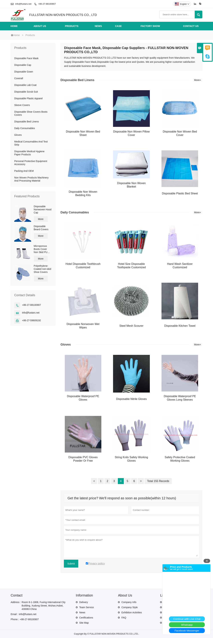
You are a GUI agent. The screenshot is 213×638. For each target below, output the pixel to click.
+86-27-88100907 (47, 4)
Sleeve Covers (22, 105)
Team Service (86, 607)
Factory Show (150, 26)
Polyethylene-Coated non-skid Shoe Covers (42, 268)
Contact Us (191, 26)
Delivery (83, 602)
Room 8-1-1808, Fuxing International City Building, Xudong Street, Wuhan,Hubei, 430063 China (43, 605)
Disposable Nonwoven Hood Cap (43, 209)
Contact (16, 595)
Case (118, 26)
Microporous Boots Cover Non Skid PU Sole (40, 249)
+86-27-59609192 (31, 320)
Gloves (18, 135)
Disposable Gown (23, 71)
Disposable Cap (22, 65)
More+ (197, 80)
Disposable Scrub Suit (26, 91)
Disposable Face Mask (26, 58)
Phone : (15, 619)
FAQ (123, 617)
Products (71, 26)
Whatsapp (187, 624)
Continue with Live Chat (186, 618)
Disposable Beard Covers (41, 228)
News (98, 26)
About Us (40, 26)
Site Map (84, 622)
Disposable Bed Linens (26, 121)
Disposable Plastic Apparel (28, 98)
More (40, 219)
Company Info (128, 602)
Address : (16, 602)
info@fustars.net (23, 4)
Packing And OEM (24, 171)
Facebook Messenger (186, 630)
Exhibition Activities (131, 612)
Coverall (18, 78)
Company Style (129, 607)
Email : (14, 614)
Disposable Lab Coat (25, 85)
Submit (71, 563)
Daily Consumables (24, 128)
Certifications (86, 617)
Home (14, 26)
